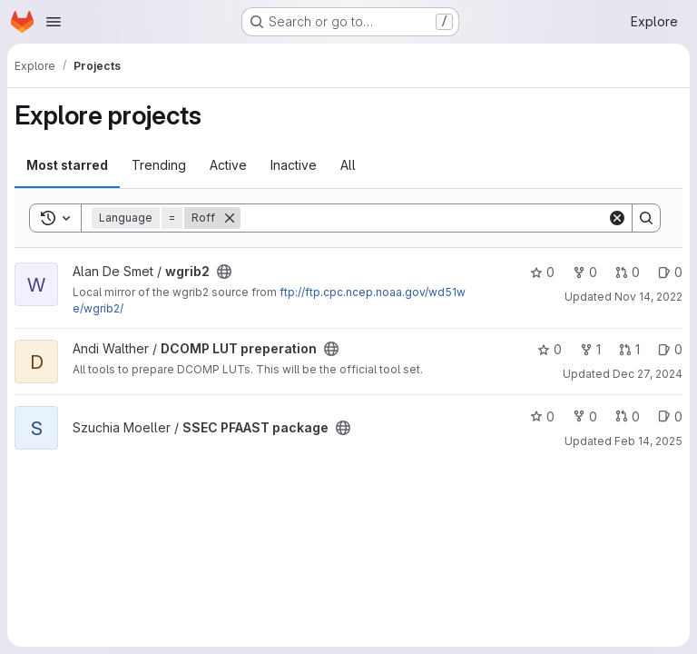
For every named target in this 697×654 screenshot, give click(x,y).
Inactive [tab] (293, 165)
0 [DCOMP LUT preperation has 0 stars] (549, 349)
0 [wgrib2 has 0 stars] (542, 272)
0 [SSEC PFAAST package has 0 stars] (542, 416)
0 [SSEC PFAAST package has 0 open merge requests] (627, 416)
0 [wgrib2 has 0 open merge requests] (627, 272)
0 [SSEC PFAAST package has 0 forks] (585, 416)
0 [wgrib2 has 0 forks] (585, 272)
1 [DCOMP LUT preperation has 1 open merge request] (629, 349)
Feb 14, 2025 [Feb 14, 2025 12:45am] (648, 441)
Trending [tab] (159, 165)
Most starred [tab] (67, 165)
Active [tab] (228, 165)
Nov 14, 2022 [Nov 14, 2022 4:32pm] (648, 296)
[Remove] (230, 218)
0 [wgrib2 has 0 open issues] (670, 272)
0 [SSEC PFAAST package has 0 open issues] (670, 416)
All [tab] (348, 165)
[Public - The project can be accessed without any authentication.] (224, 271)
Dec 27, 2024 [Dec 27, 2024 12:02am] (647, 374)
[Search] (424, 218)
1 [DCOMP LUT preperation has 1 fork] (590, 349)
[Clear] (617, 218)
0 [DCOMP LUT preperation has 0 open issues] (670, 349)
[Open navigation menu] (53, 21)
